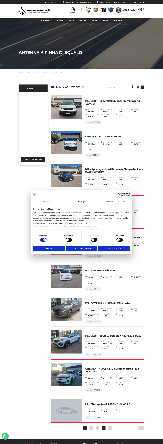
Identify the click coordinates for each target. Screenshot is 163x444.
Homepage (46, 20)
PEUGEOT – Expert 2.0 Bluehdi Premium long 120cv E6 (112, 100)
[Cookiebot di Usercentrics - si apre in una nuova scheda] (120, 194)
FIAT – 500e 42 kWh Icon (100, 256)
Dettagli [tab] (81, 202)
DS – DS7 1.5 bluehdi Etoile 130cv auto (107, 286)
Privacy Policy (81, 440)
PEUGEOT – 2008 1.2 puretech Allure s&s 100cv (113, 316)
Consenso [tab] (47, 202)
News (105, 20)
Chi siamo (60, 20)
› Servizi (118, 430)
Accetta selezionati (81, 249)
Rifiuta (49, 249)
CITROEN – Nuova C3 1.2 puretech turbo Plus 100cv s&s (112, 348)
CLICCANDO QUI (79, 223)
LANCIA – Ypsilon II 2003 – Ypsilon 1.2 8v (108, 380)
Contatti (117, 20)
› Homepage (119, 425)
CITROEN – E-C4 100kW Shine (103, 131)
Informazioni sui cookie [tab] (115, 202)
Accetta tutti (114, 249)
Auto (71, 20)
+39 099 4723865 (52, 2)
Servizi (95, 20)
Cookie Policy (92, 440)
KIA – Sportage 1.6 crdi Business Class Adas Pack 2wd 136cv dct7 (114, 163)
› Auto (117, 427)
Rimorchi (83, 20)
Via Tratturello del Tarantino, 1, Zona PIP (113, 2)
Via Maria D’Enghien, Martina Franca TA (78, 2)
